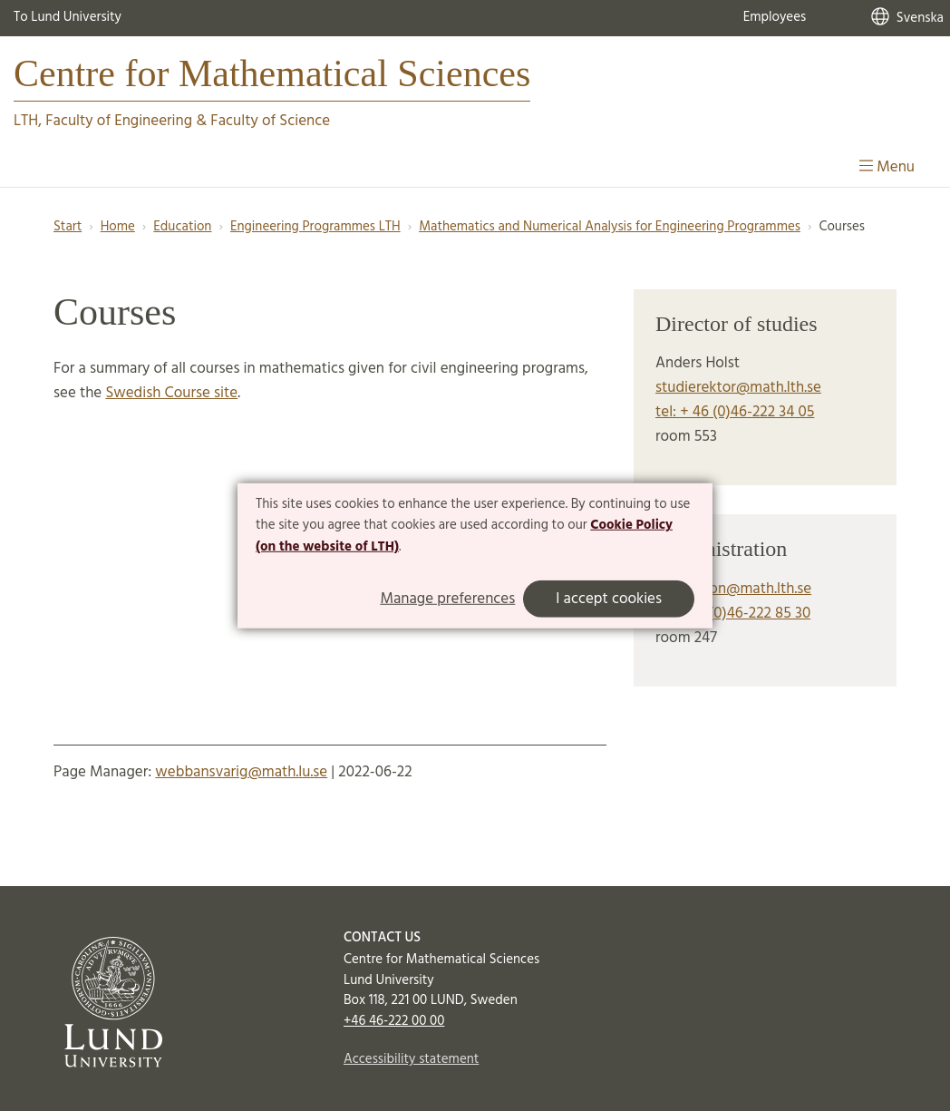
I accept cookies (609, 599)
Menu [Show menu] (887, 167)
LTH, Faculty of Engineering (103, 121)
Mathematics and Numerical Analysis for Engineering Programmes (609, 227)
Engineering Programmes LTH (315, 227)
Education (182, 227)
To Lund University (67, 17)
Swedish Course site (171, 393)
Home (118, 227)
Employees (774, 17)
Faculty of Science (270, 121)
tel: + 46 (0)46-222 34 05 (734, 412)
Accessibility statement (411, 1059)
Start (67, 227)
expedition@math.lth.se (733, 589)
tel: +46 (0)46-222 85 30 (732, 613)
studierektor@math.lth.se (738, 387)
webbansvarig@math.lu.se (241, 772)
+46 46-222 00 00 (394, 1021)
